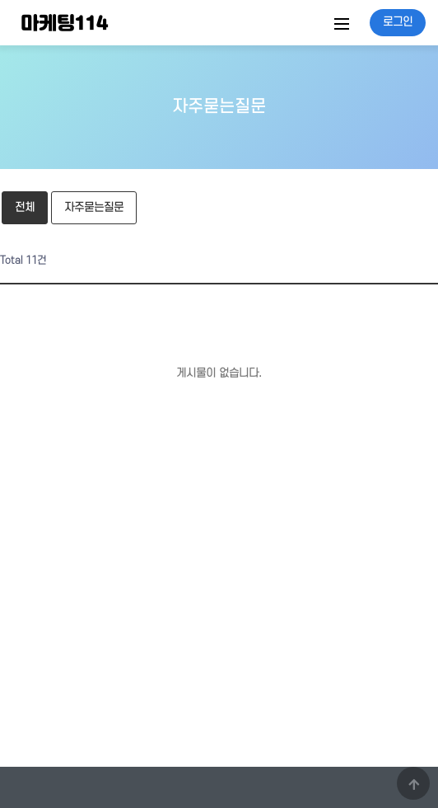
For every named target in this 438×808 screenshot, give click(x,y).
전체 (25, 207)
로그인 (397, 22)
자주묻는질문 (93, 207)
